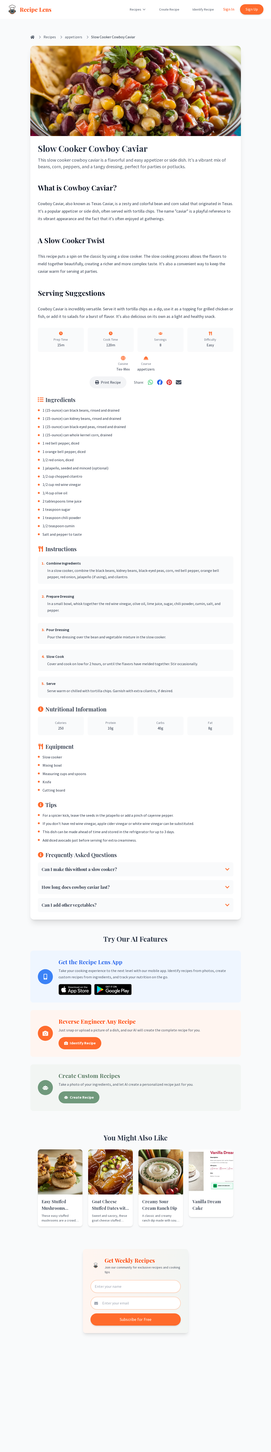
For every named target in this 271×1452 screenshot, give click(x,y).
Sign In (228, 9)
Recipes (138, 9)
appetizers (73, 37)
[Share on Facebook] (160, 382)
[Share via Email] (178, 382)
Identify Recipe (203, 9)
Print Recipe (108, 382)
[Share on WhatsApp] (150, 382)
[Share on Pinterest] (169, 382)
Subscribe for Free (135, 1319)
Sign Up (252, 9)
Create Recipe (169, 9)
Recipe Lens (35, 9)
